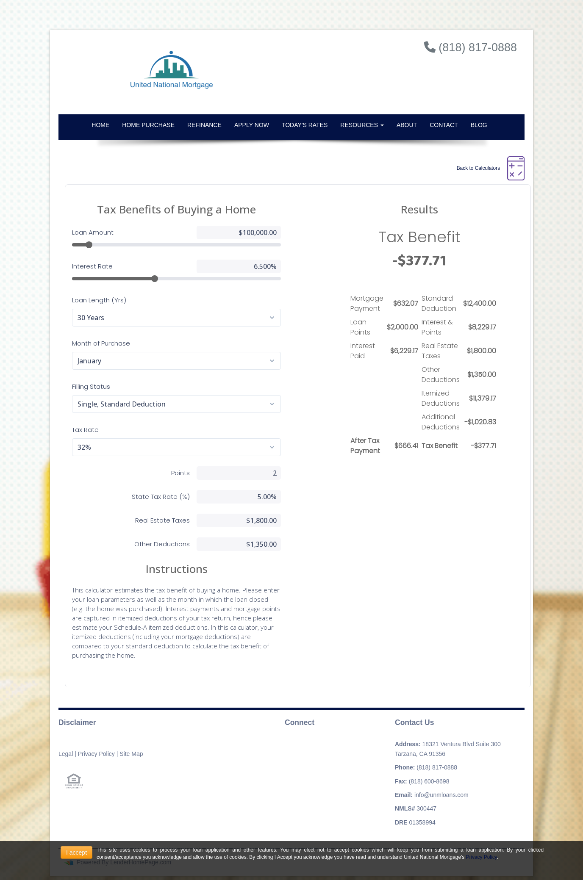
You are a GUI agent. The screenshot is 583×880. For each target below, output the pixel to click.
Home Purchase (148, 125)
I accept (76, 852)
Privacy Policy (96, 753)
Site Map (131, 753)
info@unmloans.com (441, 794)
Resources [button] (362, 125)
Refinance (204, 125)
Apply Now (251, 125)
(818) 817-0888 (436, 767)
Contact (444, 125)
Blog (479, 125)
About (407, 125)
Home (100, 125)
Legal (65, 753)
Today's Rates (305, 125)
